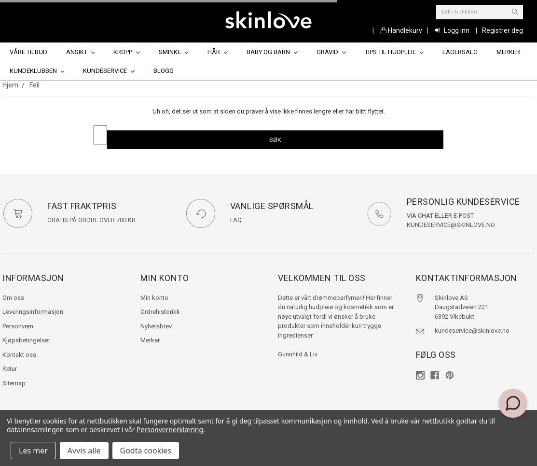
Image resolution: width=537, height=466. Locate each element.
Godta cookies (145, 450)
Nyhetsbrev (156, 326)
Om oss (13, 297)
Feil (34, 85)
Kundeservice (109, 70)
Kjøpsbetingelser (26, 340)
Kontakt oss (19, 354)
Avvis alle (84, 450)
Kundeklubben (37, 70)
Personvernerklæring (170, 429)
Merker (508, 52)
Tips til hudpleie (394, 52)
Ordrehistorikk (160, 311)
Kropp (126, 52)
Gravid (331, 52)
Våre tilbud (28, 52)
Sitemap (14, 383)
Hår (217, 52)
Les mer (33, 450)
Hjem (10, 85)
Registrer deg (502, 30)
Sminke (174, 52)
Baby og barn (272, 52)
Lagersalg (460, 52)
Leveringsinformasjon (32, 311)
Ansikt (80, 52)
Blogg (163, 70)
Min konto (154, 297)
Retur (9, 368)
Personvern (17, 326)
